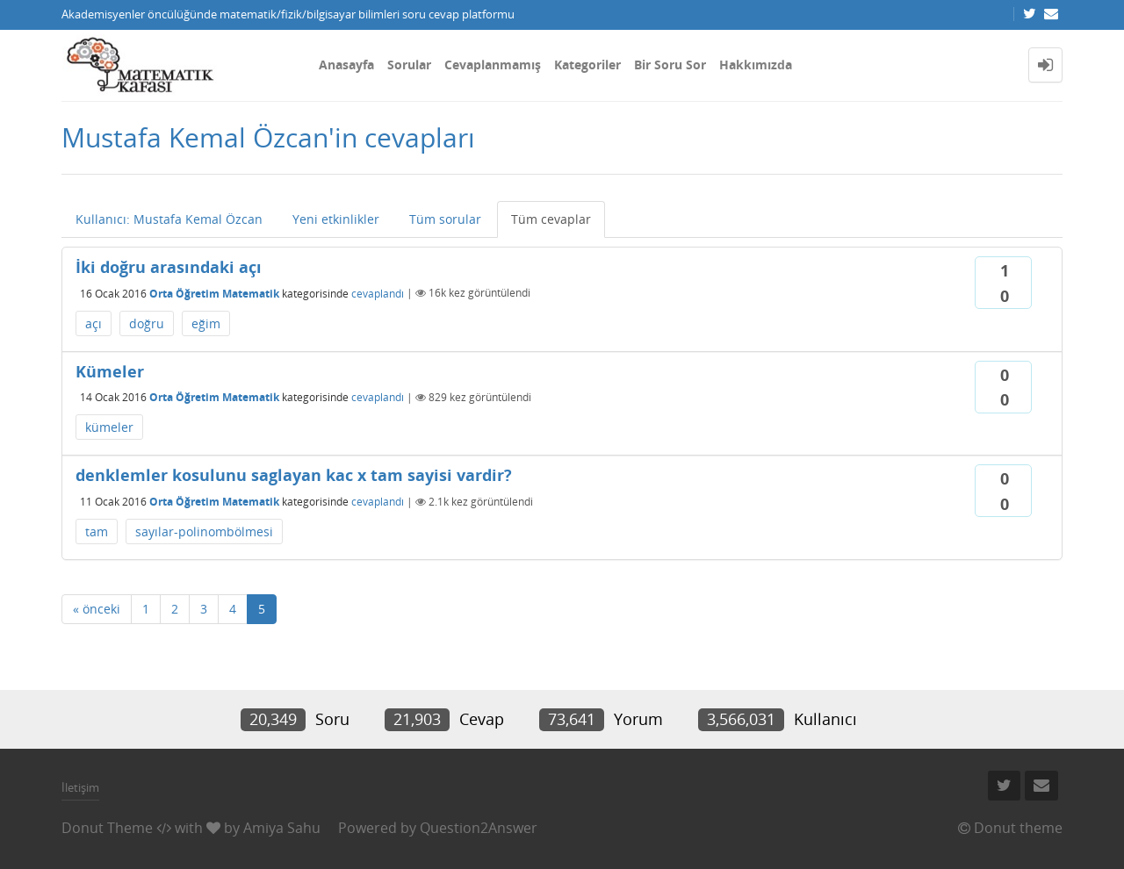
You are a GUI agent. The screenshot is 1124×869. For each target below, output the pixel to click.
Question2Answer (478, 827)
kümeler (109, 427)
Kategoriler (587, 64)
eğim (205, 323)
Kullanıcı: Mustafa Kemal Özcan (169, 219)
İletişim (80, 787)
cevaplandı (377, 292)
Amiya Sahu (282, 827)
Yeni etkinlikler (335, 219)
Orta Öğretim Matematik (214, 292)
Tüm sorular (445, 219)
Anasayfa (346, 64)
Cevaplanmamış (492, 64)
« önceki (96, 608)
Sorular (409, 64)
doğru (146, 323)
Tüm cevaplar (551, 219)
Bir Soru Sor (670, 64)
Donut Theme (107, 827)
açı (93, 323)
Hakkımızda (755, 64)
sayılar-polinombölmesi (204, 531)
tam (96, 531)
